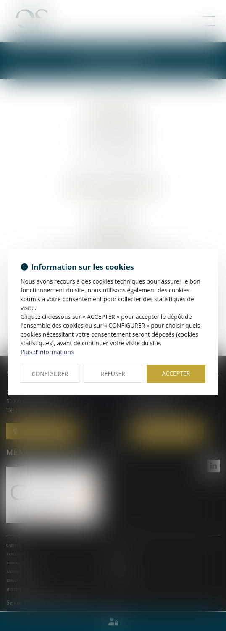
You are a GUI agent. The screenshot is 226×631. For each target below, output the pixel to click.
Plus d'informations (47, 352)
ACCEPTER (176, 373)
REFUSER (113, 374)
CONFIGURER (50, 374)
